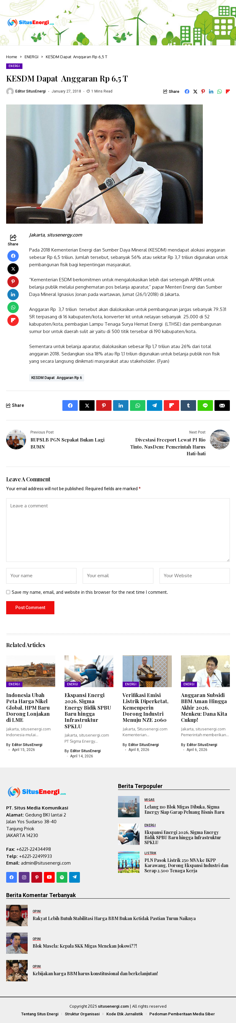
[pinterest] (36, 877)
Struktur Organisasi (82, 1014)
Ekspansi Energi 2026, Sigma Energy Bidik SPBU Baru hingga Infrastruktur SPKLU (88, 710)
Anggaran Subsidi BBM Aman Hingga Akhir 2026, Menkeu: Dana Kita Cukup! (204, 707)
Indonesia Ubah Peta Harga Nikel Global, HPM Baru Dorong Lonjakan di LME (28, 707)
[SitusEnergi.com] (30, 23)
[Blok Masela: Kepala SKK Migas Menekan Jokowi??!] (17, 943)
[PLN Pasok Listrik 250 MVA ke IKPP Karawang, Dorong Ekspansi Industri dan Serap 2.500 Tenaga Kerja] (129, 862)
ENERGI (31, 56)
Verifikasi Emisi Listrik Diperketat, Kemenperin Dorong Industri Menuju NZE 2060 (145, 707)
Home (11, 56)
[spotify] (62, 877)
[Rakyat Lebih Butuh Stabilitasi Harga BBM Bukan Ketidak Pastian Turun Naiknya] (17, 915)
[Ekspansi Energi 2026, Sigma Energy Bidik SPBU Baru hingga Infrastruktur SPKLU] (129, 834)
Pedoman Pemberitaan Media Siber (182, 1014)
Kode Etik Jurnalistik (124, 1014)
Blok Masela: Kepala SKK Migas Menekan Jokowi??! (85, 946)
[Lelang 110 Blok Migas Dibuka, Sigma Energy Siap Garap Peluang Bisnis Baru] (129, 806)
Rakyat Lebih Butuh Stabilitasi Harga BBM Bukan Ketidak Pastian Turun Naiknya (114, 918)
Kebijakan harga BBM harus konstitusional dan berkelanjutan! (95, 973)
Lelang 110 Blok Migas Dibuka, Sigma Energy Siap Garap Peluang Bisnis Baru (184, 809)
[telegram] (74, 877)
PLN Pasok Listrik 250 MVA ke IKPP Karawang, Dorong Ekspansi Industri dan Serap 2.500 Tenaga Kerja (186, 865)
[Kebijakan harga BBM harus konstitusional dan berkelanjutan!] (17, 970)
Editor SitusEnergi (30, 91)
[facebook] (11, 877)
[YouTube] (49, 877)
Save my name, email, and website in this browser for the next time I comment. (90, 592)
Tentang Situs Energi (39, 1014)
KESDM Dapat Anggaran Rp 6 (56, 378)
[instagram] (24, 877)
